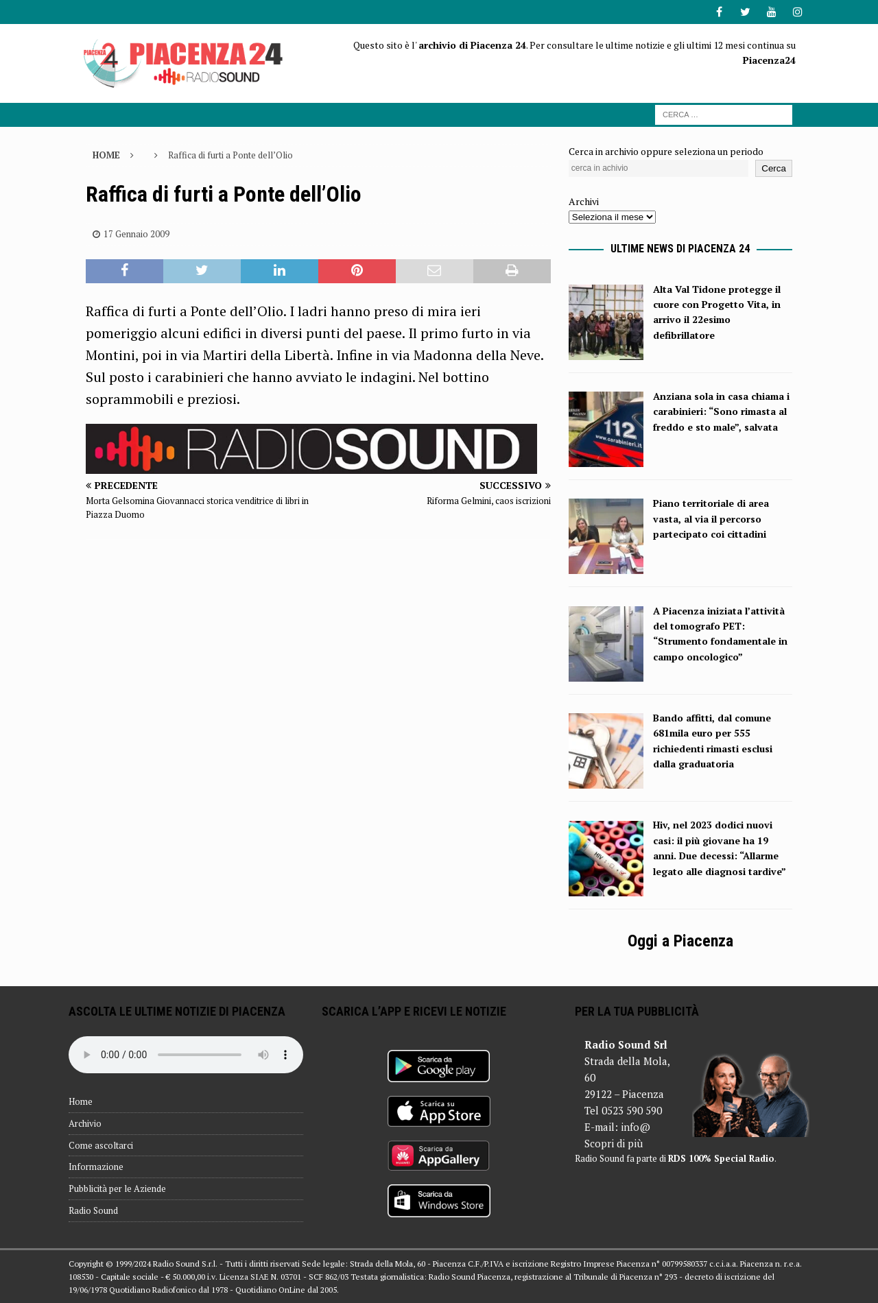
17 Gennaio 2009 (136, 234)
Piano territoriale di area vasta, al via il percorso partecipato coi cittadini (711, 518)
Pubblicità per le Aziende (117, 1188)
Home (81, 1101)
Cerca (773, 168)
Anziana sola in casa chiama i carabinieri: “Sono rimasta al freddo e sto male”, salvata (721, 411)
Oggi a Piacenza (680, 941)
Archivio (85, 1123)
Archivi (584, 201)
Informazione (96, 1166)
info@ (635, 1127)
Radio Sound (93, 1210)
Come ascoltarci (101, 1145)
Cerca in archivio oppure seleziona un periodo (666, 151)
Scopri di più (613, 1143)
